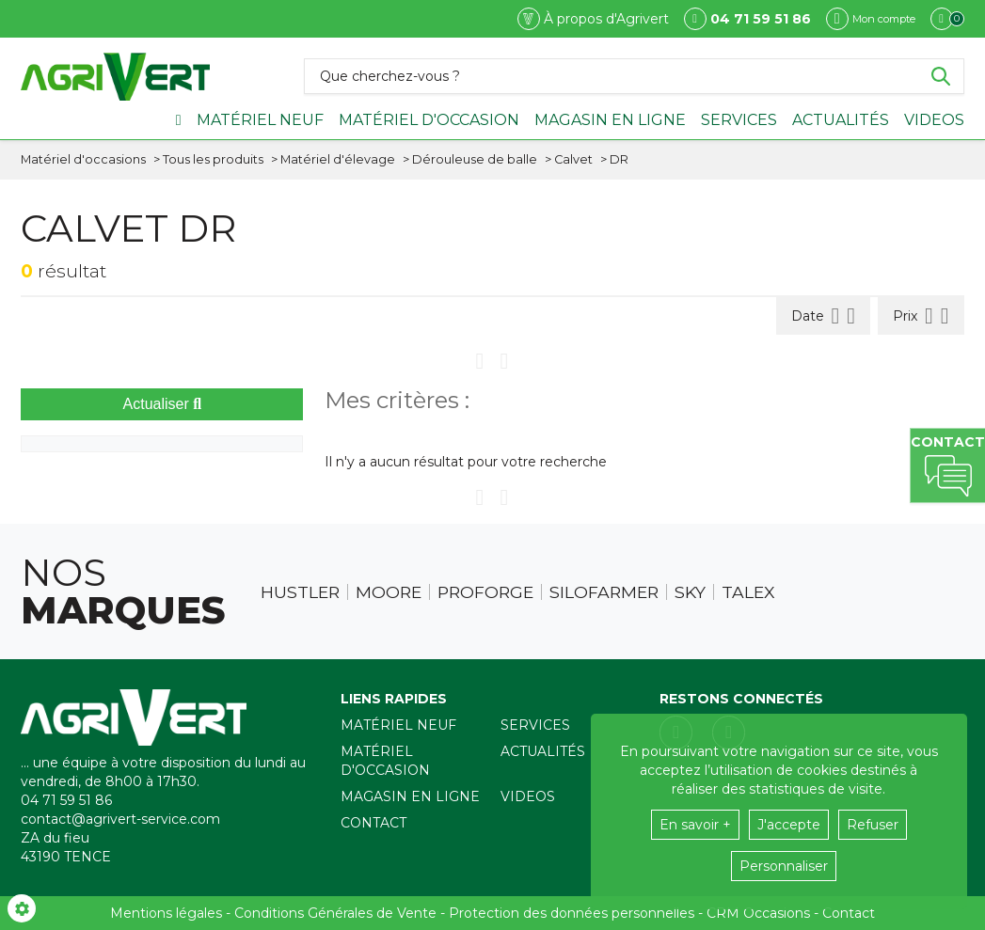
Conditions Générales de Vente (335, 913)
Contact (373, 822)
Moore (388, 592)
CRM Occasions (758, 913)
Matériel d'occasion (429, 120)
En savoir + (695, 824)
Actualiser (162, 404)
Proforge (485, 592)
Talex (748, 592)
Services (739, 120)
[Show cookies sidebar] (22, 908)
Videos (934, 120)
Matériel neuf (260, 120)
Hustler (300, 592)
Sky (690, 592)
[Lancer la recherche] (940, 76)
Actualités (840, 120)
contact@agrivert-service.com (120, 819)
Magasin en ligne (610, 120)
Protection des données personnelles (571, 913)
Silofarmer (604, 592)
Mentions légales (166, 913)
